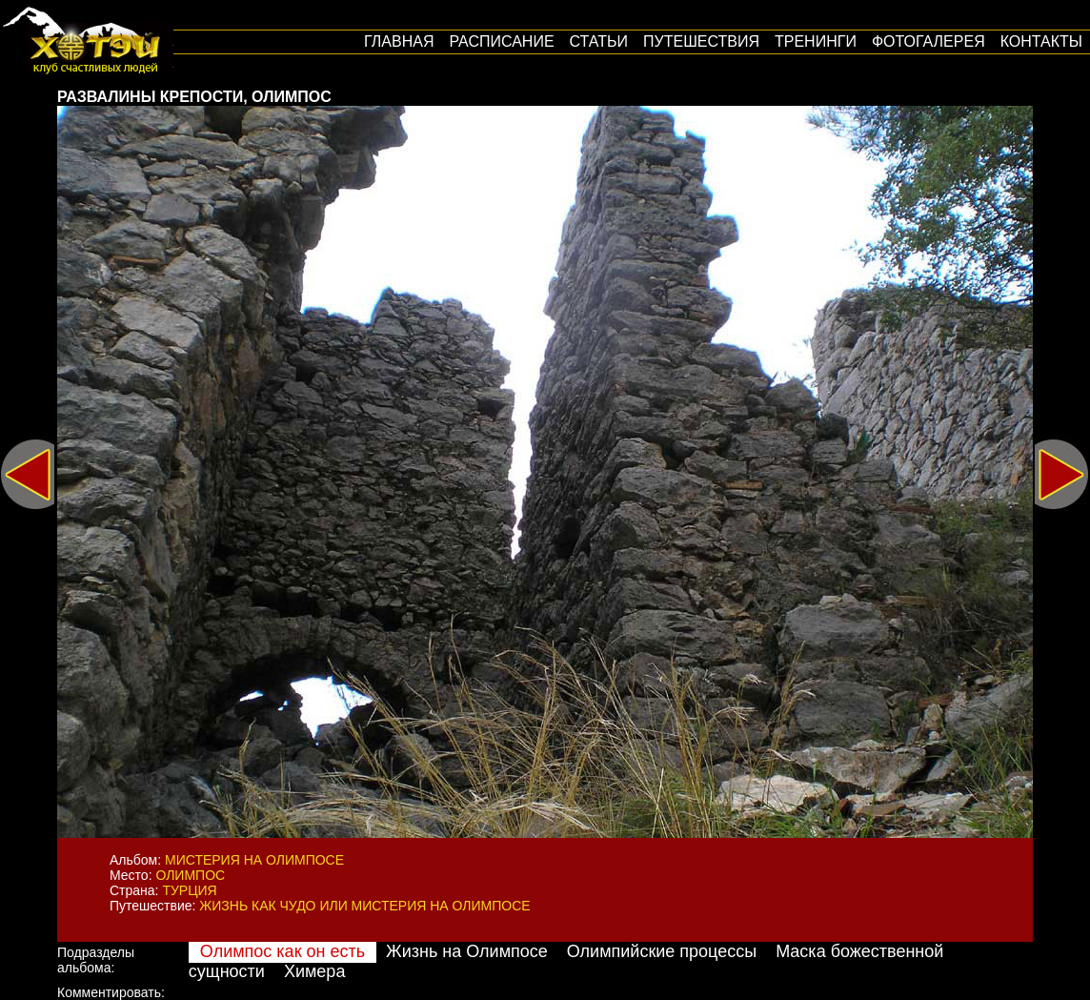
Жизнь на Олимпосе (467, 951)
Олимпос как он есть (282, 951)
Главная (399, 41)
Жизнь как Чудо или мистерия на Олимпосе (364, 905)
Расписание (501, 41)
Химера (314, 971)
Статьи (599, 41)
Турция (189, 890)
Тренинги (816, 41)
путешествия (701, 41)
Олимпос (190, 875)
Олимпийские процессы (662, 951)
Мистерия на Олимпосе (254, 859)
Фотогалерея (928, 41)
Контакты (1041, 41)
